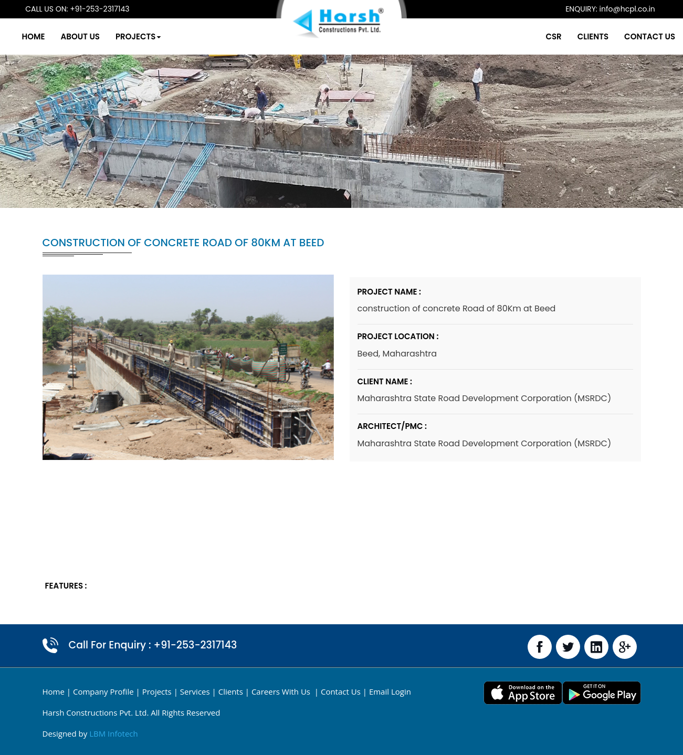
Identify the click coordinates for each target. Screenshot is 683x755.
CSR (527, 36)
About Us (108, 36)
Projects (165, 36)
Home (61, 36)
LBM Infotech (113, 733)
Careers (281, 691)
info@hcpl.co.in (605, 9)
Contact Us (623, 36)
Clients (566, 36)
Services (195, 691)
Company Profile (103, 691)
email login (390, 691)
